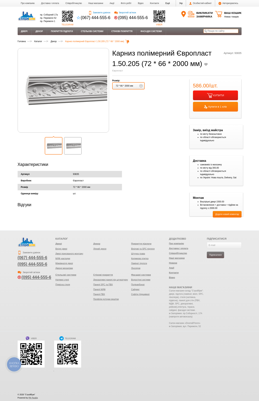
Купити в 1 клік (215, 107)
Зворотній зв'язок (125, 12)
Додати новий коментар (227, 214)
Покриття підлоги (62, 31)
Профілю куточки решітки (106, 299)
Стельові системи (92, 31)
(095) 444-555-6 (133, 17)
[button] (167, 3)
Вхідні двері (61, 249)
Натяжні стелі (62, 279)
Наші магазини (95, 3)
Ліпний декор (99, 249)
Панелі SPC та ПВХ (103, 284)
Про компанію (28, 3)
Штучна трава (138, 253)
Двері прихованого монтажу (69, 253)
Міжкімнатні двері (64, 263)
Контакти (154, 3)
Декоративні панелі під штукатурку (110, 279)
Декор (39, 31)
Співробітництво (73, 3)
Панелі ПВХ (99, 294)
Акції (112, 3)
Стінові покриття (121, 31)
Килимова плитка (139, 258)
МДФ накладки (62, 258)
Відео (141, 3)
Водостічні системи (140, 279)
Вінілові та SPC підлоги (143, 249)
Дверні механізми (64, 268)
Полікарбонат (138, 284)
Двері (24, 31)
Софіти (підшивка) (140, 294)
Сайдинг (135, 289)
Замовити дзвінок (99, 12)
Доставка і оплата (50, 3)
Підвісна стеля (62, 284)
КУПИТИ (215, 95)
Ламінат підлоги (139, 263)
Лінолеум (135, 268)
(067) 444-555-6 (95, 17)
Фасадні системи (151, 31)
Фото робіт (126, 3)
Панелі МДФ (99, 289)
